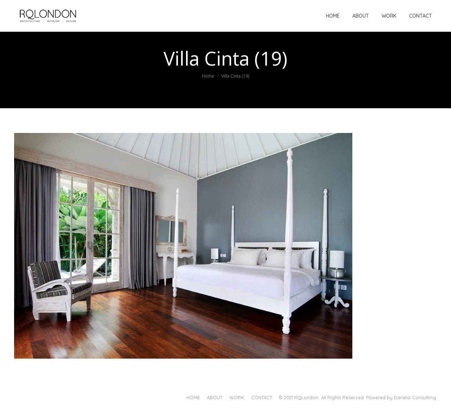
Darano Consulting (415, 397)
